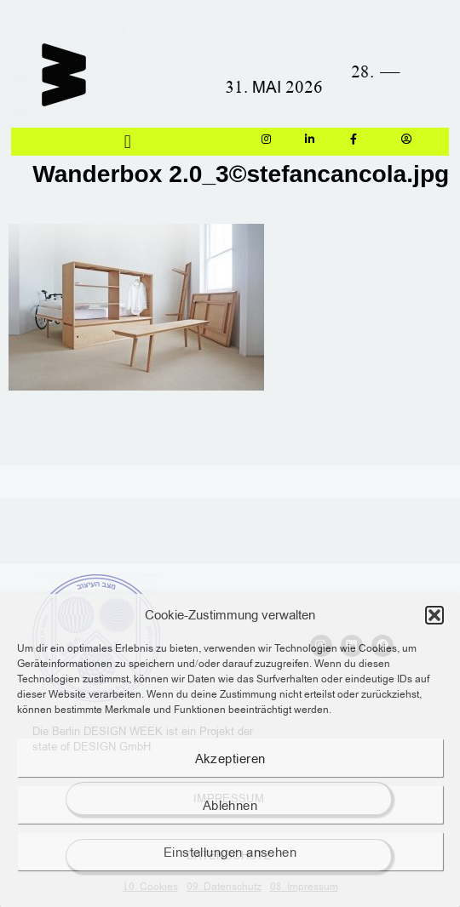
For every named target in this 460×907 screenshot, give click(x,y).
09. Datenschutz (224, 886)
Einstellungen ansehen (230, 851)
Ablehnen (230, 805)
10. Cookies (150, 886)
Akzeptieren (230, 758)
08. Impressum (304, 886)
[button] (434, 615)
